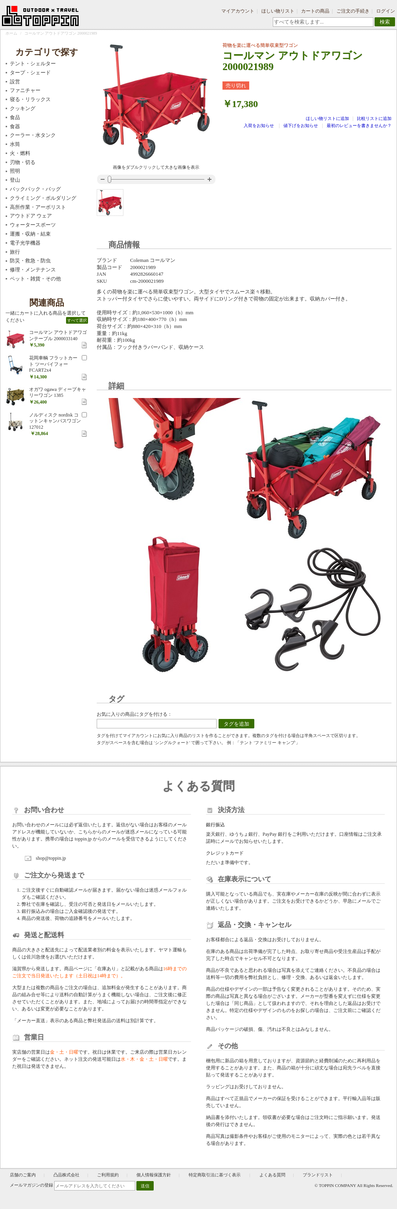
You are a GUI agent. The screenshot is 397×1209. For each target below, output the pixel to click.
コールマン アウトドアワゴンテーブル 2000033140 (58, 335)
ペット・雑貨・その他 (35, 279)
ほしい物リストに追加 (328, 118)
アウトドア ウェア (31, 216)
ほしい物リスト (277, 11)
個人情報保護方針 (153, 1174)
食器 (15, 126)
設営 (15, 82)
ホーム (11, 33)
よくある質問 (272, 1174)
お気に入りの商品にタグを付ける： (134, 714)
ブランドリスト (318, 1174)
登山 (15, 180)
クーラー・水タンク (33, 135)
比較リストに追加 (374, 118)
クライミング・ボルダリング (43, 198)
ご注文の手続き (352, 11)
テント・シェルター (33, 63)
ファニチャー (25, 90)
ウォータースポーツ (33, 225)
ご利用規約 (108, 1174)
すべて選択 (77, 320)
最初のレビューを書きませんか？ (359, 125)
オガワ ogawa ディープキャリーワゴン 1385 (57, 392)
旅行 (15, 252)
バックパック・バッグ (35, 189)
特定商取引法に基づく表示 (215, 1174)
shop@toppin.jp (51, 858)
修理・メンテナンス (33, 270)
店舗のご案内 (23, 1174)
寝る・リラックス (30, 99)
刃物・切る (22, 162)
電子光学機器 (25, 243)
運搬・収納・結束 (30, 234)
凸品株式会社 (66, 1174)
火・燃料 (20, 153)
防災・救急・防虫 (30, 261)
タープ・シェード (30, 73)
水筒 (15, 144)
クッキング (22, 108)
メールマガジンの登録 (31, 1185)
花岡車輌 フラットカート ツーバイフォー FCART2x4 (53, 364)
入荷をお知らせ (259, 125)
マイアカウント (237, 11)
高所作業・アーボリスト (38, 207)
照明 (15, 171)
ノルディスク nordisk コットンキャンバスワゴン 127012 (55, 421)
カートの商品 (315, 11)
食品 (15, 117)
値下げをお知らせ (300, 125)
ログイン (385, 11)
